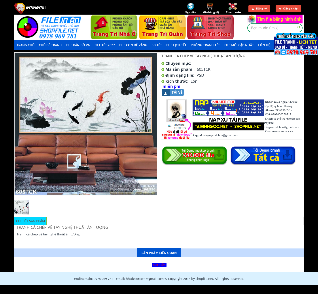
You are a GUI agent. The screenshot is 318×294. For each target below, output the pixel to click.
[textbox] (275, 27)
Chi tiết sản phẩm (30, 221)
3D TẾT (157, 45)
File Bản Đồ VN (78, 45)
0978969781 (30, 7)
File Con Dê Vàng (133, 45)
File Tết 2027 (105, 45)
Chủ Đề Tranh (50, 45)
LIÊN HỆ (264, 45)
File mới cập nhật (239, 45)
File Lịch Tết (176, 45)
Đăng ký (259, 8)
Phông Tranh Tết (205, 45)
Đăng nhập (288, 8)
